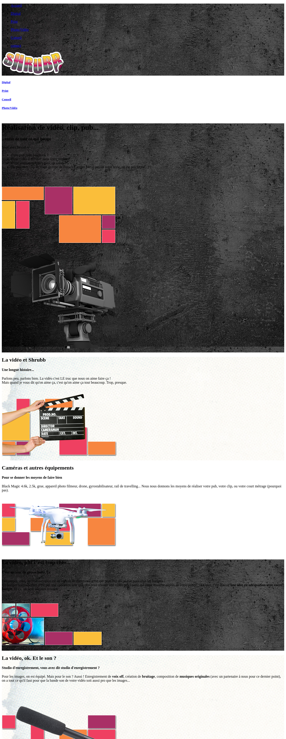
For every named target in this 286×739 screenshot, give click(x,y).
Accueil (122, 9)
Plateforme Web (66, 697)
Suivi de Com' (66, 684)
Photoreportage (124, 700)
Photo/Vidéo (177, 9)
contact (221, 9)
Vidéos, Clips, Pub (124, 687)
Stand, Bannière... (95, 690)
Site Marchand (66, 690)
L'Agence (202, 723)
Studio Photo (124, 697)
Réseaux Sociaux (66, 694)
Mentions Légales (178, 723)
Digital (140, 9)
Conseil (200, 9)
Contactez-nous (177, 726)
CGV (192, 723)
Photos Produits (124, 694)
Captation (124, 690)
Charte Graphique (95, 694)
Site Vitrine (66, 687)
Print (156, 9)
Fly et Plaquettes (94, 687)
